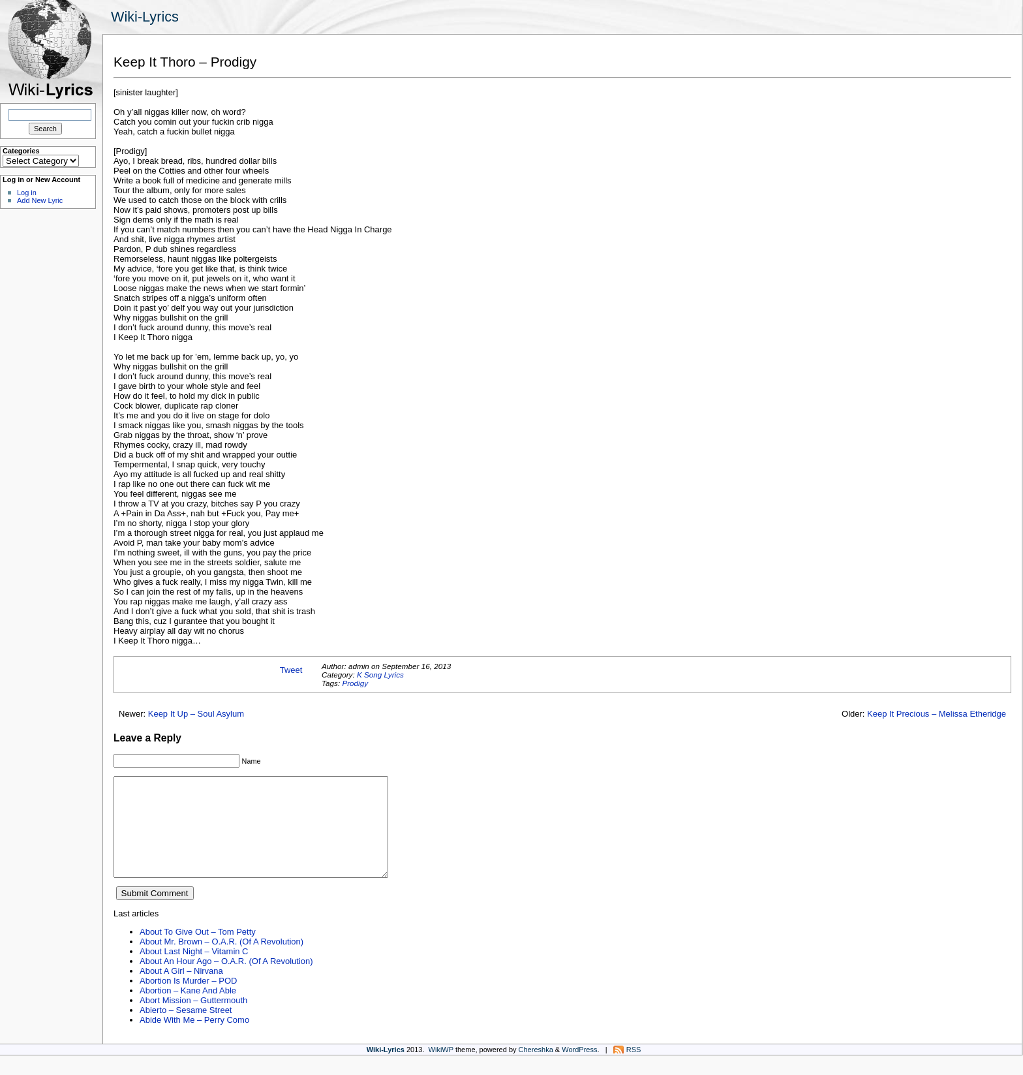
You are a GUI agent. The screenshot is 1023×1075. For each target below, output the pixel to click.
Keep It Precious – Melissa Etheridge (936, 714)
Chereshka (536, 1069)
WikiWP (441, 1069)
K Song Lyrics (380, 674)
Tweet (291, 670)
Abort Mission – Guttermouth (193, 1020)
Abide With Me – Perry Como (194, 1039)
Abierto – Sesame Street (186, 1030)
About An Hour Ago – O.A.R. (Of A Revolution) (226, 981)
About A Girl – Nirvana (181, 990)
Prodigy (355, 683)
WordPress (579, 1069)
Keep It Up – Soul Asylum (196, 714)
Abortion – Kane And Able (188, 1010)
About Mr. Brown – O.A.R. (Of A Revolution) (221, 961)
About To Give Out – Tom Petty (198, 951)
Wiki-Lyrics (145, 16)
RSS (633, 1069)
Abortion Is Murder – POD (188, 1000)
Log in (27, 192)
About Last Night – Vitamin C (194, 971)
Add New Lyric (40, 200)
